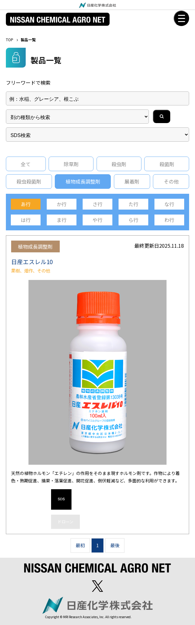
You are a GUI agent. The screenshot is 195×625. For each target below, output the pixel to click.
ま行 (62, 220)
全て (26, 164)
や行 (97, 220)
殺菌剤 (166, 164)
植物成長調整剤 (83, 181)
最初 (80, 545)
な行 (169, 204)
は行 (26, 220)
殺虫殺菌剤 (28, 181)
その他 (171, 181)
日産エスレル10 (32, 261)
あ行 (26, 204)
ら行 (133, 220)
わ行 (169, 220)
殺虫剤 (118, 164)
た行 (133, 204)
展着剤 (131, 181)
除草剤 (71, 164)
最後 (114, 545)
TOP (9, 39)
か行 (62, 204)
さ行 (97, 204)
